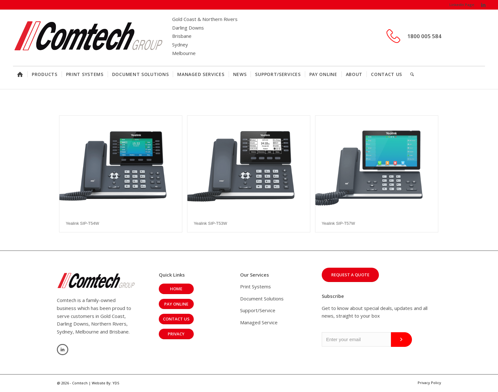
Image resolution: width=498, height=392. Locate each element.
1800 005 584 (424, 36)
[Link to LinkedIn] (483, 5)
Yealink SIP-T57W (338, 223)
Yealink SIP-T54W (82, 223)
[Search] (412, 74)
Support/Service (257, 310)
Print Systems (255, 286)
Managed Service (259, 322)
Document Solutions (262, 298)
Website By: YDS (105, 383)
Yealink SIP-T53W (210, 223)
